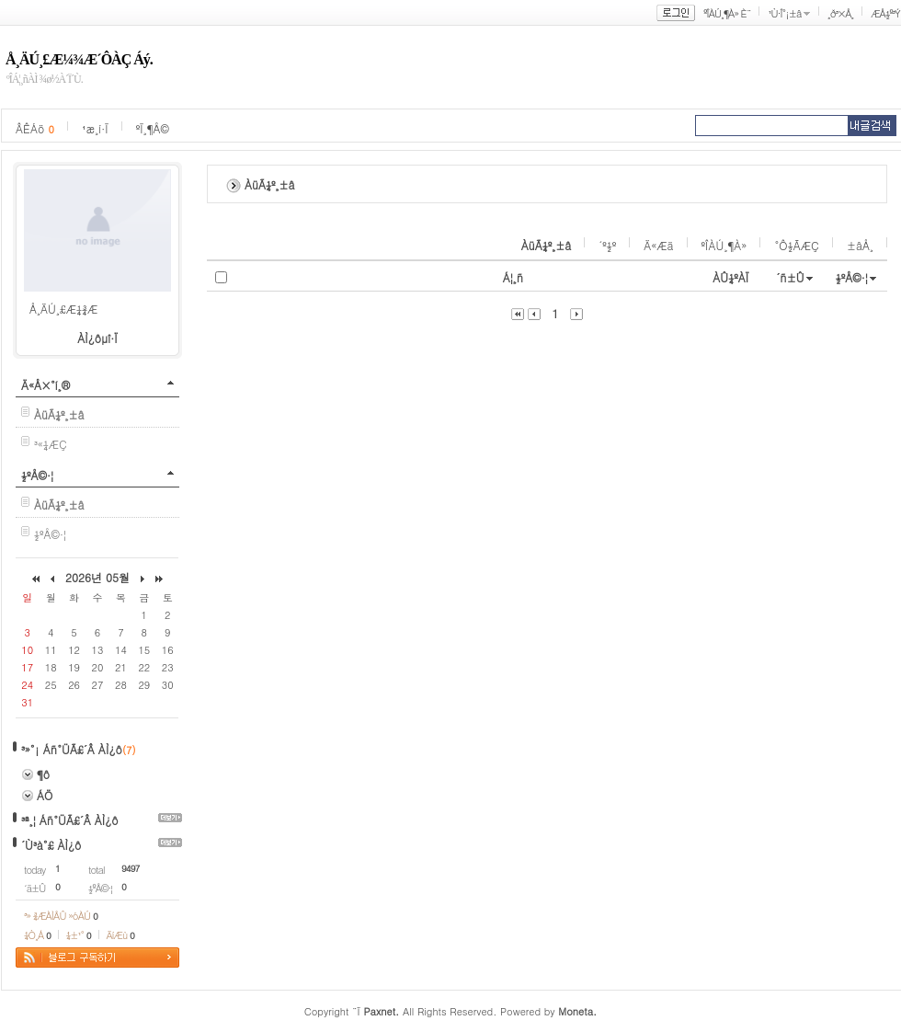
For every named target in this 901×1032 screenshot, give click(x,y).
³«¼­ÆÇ (50, 444)
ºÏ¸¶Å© (152, 128)
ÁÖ (45, 795)
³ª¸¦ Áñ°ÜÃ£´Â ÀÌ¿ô (70, 820)
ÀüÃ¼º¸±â (546, 245)
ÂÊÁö (35, 128)
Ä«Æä (658, 245)
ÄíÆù (120, 935)
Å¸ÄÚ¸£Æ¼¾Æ (63, 308)
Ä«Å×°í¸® (45, 385)
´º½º (607, 245)
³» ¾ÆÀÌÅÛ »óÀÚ (60, 916)
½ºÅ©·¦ (37, 475)
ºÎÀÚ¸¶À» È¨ (726, 13)
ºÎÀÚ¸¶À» (724, 245)
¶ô (43, 774)
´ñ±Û (790, 277)
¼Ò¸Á (37, 935)
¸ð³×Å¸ (840, 13)
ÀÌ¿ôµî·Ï (97, 338)
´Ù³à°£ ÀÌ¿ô (51, 845)
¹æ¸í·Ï (95, 128)
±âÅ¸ (860, 245)
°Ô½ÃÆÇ (796, 245)
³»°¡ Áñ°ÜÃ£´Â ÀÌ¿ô (71, 749)
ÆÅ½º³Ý (885, 13)
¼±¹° (78, 935)
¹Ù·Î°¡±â (784, 13)
